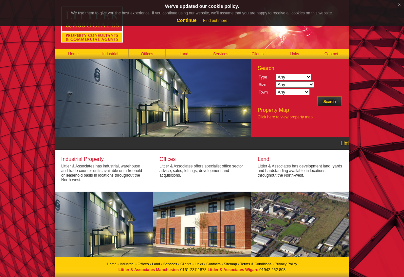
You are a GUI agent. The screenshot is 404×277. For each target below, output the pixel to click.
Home (73, 54)
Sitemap (230, 264)
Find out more (215, 20)
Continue (187, 20)
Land (183, 54)
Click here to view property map (285, 117)
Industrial (110, 54)
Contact (331, 54)
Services (220, 54)
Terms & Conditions (255, 264)
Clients (257, 54)
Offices (147, 54)
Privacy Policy (286, 264)
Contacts (213, 264)
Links (294, 54)
